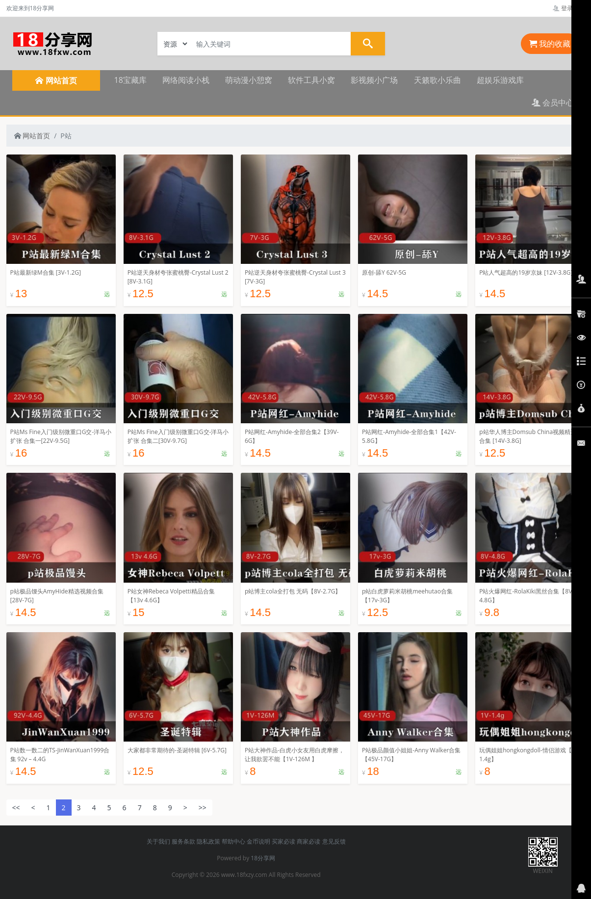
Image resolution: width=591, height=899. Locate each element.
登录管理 (569, 8)
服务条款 (183, 841)
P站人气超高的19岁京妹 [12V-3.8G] (525, 272)
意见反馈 (334, 841)
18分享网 (263, 858)
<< (16, 807)
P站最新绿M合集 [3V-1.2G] (45, 272)
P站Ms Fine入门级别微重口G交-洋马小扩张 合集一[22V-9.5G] (61, 436)
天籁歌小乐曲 (437, 80)
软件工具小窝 (311, 80)
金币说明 (258, 841)
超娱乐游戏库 (500, 80)
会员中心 (553, 102)
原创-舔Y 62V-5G (384, 272)
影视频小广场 (374, 80)
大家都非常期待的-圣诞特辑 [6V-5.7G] (177, 750)
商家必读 (308, 841)
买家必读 (283, 841)
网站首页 (32, 135)
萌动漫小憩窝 (248, 80)
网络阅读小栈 (185, 80)
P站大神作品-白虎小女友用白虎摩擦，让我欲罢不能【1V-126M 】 (294, 754)
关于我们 (158, 841)
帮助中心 (233, 841)
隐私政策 (208, 841)
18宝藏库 (130, 80)
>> (202, 807)
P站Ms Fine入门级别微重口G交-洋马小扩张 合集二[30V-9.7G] (178, 436)
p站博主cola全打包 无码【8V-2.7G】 (293, 591)
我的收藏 (549, 43)
